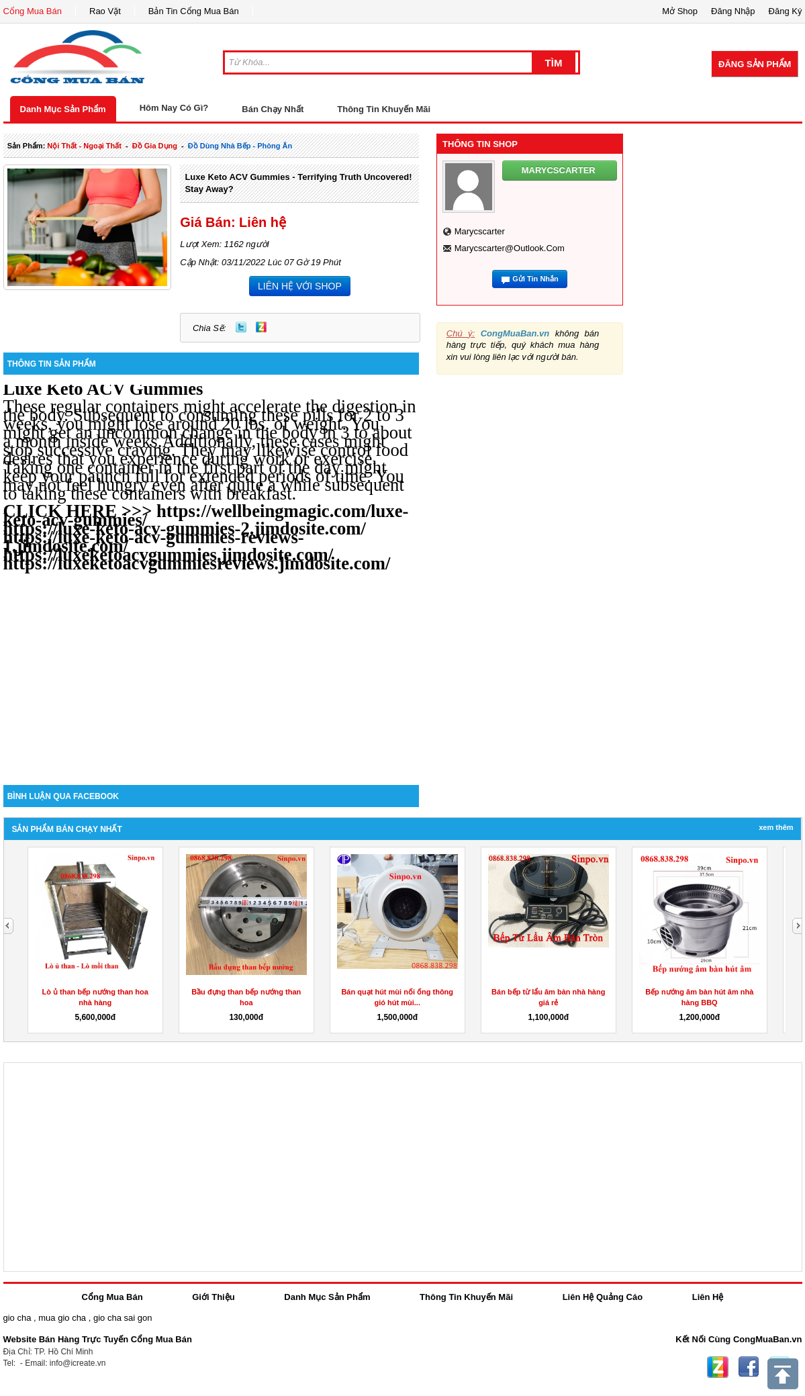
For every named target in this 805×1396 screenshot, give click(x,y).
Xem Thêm (776, 827)
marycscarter (480, 231)
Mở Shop (680, 11)
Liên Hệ (708, 1297)
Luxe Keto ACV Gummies (103, 389)
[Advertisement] (211, 671)
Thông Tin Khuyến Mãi (383, 109)
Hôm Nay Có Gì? (174, 108)
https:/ (28, 563)
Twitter (241, 327)
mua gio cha (62, 1318)
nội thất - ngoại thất (84, 146)
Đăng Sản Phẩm (754, 64)
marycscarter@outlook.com (510, 248)
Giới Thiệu (213, 1297)
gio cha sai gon (122, 1318)
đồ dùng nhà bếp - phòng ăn (240, 146)
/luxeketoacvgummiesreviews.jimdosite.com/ (222, 563)
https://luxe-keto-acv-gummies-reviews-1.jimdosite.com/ (153, 541)
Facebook (748, 1367)
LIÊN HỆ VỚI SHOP (300, 286)
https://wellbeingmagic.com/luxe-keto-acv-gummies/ (206, 515)
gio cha (17, 1318)
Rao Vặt (105, 11)
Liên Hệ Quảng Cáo (603, 1297)
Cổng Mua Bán (32, 11)
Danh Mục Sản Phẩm (63, 109)
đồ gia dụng (154, 146)
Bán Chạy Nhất (272, 109)
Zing (261, 327)
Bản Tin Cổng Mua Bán (193, 11)
